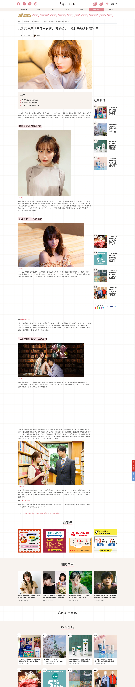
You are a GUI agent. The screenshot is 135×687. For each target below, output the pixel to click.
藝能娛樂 (96, 9)
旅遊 (53, 9)
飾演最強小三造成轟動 (30, 102)
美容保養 (24, 9)
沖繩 (69, 15)
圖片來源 (21, 197)
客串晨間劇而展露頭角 (30, 100)
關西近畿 (44, 15)
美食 (67, 9)
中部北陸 (93, 15)
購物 (111, 9)
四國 (84, 15)
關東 (53, 15)
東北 (109, 15)
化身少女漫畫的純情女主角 (31, 105)
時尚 (82, 9)
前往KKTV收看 (25, 319)
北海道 (61, 15)
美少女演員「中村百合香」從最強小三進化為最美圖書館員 (50, 22)
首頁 (19, 22)
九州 (77, 15)
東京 (35, 15)
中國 (102, 15)
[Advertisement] (106, 68)
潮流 (38, 9)
